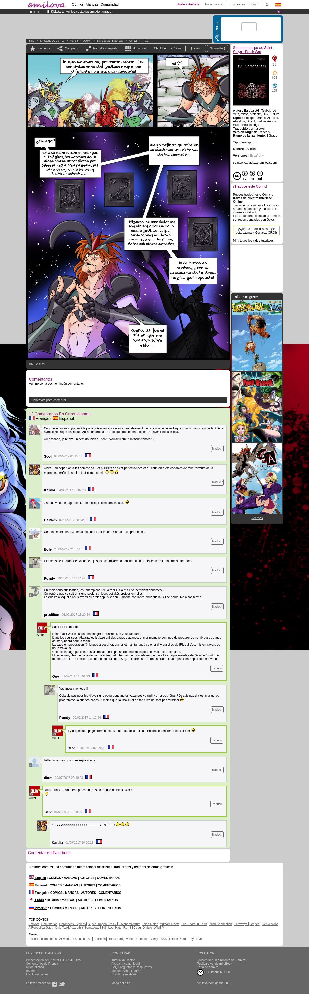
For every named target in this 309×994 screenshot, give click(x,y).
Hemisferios (49, 924)
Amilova (34, 924)
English (37, 878)
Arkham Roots (169, 924)
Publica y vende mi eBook (214, 963)
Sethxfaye (241, 924)
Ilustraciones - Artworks (55, 939)
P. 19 (145, 40)
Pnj (164, 927)
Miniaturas (139, 48)
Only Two (61, 927)
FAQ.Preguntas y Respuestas (132, 967)
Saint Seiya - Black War (110, 40)
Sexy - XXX (159, 939)
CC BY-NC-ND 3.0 (213, 972)
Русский (38, 908)
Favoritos (44, 48)
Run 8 (127, 927)
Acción (87, 40)
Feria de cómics (208, 967)
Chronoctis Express (72, 924)
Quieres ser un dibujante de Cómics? (222, 960)
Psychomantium (129, 924)
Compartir (71, 48)
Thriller (173, 939)
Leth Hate (114, 927)
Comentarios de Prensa (42, 963)
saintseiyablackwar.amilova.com (255, 162)
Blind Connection (220, 924)
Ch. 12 (133, 40)
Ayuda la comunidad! (126, 963)
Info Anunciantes (37, 974)
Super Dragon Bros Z (102, 924)
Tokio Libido (150, 924)
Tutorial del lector (123, 960)
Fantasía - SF (82, 939)
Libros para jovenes (121, 939)
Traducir (217, 448)
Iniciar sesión (214, 4)
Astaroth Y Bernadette (84, 927)
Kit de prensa (35, 967)
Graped (255, 924)
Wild (157, 927)
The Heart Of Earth (194, 924)
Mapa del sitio (121, 983)
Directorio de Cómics (52, 40)
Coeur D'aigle (143, 927)
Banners (32, 971)
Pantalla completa (105, 48)
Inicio (31, 40)
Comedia (99, 939)
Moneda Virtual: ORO (126, 971)
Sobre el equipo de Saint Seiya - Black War (252, 50)
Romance (142, 939)
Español (63, 418)
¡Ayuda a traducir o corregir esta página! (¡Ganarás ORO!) (256, 230)
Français (40, 418)
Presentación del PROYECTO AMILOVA (53, 960)
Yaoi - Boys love (191, 939)
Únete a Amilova (188, 4)
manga (74, 40)
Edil (103, 927)
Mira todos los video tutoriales (253, 241)
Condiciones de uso (125, 974)
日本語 (36, 900)
